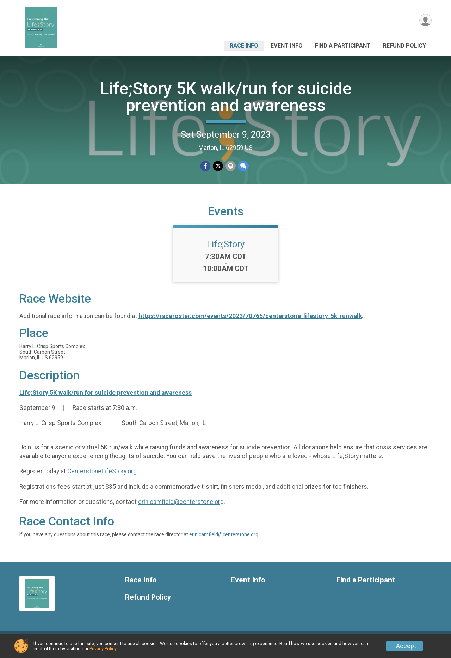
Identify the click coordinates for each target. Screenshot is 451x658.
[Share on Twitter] (218, 166)
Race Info (244, 45)
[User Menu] (425, 20)
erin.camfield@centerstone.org (181, 507)
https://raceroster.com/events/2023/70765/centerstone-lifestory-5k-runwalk (250, 320)
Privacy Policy (102, 648)
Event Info (287, 45)
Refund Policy (404, 45)
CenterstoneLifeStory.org (102, 476)
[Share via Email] (230, 166)
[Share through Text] (242, 166)
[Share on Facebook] (205, 166)
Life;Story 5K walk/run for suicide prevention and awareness (226, 96)
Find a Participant (343, 45)
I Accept (404, 646)
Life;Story (226, 249)
